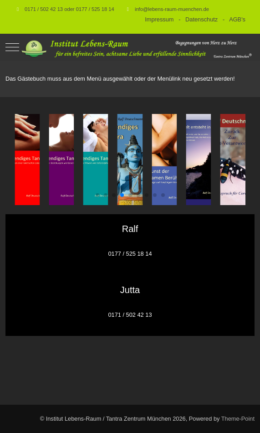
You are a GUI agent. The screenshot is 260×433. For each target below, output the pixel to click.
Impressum (159, 19)
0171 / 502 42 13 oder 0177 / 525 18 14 (69, 9)
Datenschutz (201, 19)
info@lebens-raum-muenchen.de (172, 9)
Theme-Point (238, 418)
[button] (97, 195)
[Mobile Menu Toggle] (12, 47)
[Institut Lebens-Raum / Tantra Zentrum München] (137, 47)
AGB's (237, 19)
